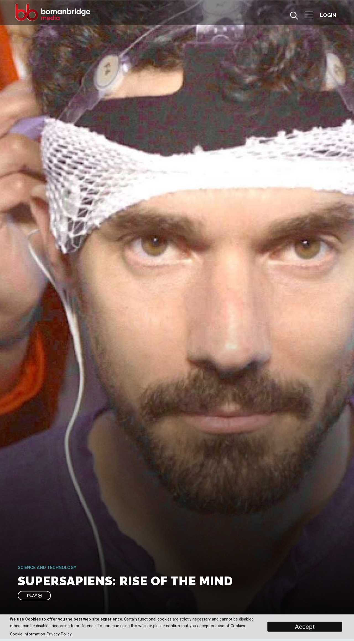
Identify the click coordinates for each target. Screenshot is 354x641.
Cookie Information (27, 634)
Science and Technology (47, 567)
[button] (309, 16)
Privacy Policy (59, 634)
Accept (305, 626)
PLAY (34, 595)
